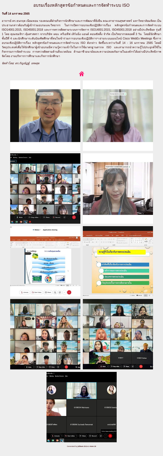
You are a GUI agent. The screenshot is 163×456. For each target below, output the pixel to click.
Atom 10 (92, 446)
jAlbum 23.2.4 (83, 446)
